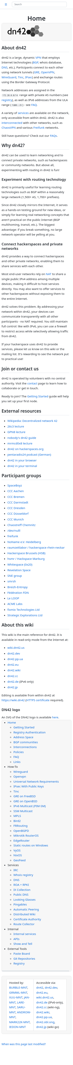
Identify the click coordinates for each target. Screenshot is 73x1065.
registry (7, 100)
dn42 (39, 987)
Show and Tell (22, 944)
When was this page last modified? (24, 1044)
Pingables (20, 904)
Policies (18, 752)
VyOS (17, 850)
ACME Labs (14, 604)
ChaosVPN (9, 127)
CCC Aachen (15, 491)
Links (16, 762)
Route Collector (23, 924)
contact (32, 383)
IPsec (28, 77)
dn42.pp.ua (15, 659)
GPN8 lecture (16, 432)
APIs (16, 939)
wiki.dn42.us (16, 647)
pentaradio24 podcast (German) (29, 454)
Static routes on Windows (30, 845)
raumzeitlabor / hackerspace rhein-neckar (36, 547)
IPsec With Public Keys (28, 786)
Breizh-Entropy (17, 587)
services (23, 113)
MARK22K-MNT (19, 1022)
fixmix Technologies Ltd (23, 609)
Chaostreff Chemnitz (21, 525)
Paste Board (21, 953)
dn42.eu (12, 664)
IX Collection (21, 890)
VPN (38, 57)
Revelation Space (19, 570)
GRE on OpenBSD (25, 801)
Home (12, 722)
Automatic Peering (26, 909)
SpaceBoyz (14, 485)
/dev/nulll (13, 530)
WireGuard (9, 77)
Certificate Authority (27, 919)
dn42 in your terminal (22, 466)
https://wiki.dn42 (13, 700)
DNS (5, 67)
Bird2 (17, 821)
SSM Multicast (23, 811)
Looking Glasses (24, 899)
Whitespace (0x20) (19, 564)
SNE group (14, 576)
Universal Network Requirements (36, 781)
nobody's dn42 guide (21, 438)
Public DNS (20, 894)
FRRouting (20, 826)
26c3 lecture (15, 426)
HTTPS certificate (37, 700)
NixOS (17, 855)
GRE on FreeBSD (24, 796)
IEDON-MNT (17, 1027)
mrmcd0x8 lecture (19, 443)
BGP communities (25, 742)
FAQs (53, 136)
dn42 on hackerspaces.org (25, 449)
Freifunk (39, 127)
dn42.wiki (13, 670)
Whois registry (23, 875)
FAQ (34, 105)
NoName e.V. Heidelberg (24, 542)
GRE (37, 72)
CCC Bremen (16, 497)
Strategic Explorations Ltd (24, 615)
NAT (48, 274)
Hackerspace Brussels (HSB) (26, 553)
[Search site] (39, 4)
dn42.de (12, 681)
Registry (19, 963)
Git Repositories (24, 958)
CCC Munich (15, 519)
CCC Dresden (16, 508)
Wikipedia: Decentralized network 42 (32, 421)
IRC (15, 870)
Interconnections (25, 747)
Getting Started (37, 396)
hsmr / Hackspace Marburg (26, 559)
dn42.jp (12, 687)
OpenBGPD (21, 831)
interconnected (12, 123)
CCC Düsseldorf (17, 513)
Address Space (23, 737)
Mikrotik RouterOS (26, 835)
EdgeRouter (21, 840)
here (55, 717)
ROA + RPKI (21, 885)
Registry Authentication (29, 732)
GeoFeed (19, 860)
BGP (35, 62)
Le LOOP (13, 598)
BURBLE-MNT (18, 987)
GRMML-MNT (18, 992)
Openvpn (19, 776)
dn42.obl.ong (45, 1022)
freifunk (12, 536)
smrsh (11, 581)
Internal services (24, 934)
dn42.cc (12, 676)
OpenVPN (47, 72)
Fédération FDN (18, 593)
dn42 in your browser (22, 460)
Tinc (21, 77)
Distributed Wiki (24, 914)
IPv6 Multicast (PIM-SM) (29, 806)
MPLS (17, 816)
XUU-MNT (15, 997)
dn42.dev (13, 653)
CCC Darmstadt (17, 502)
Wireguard (20, 772)
